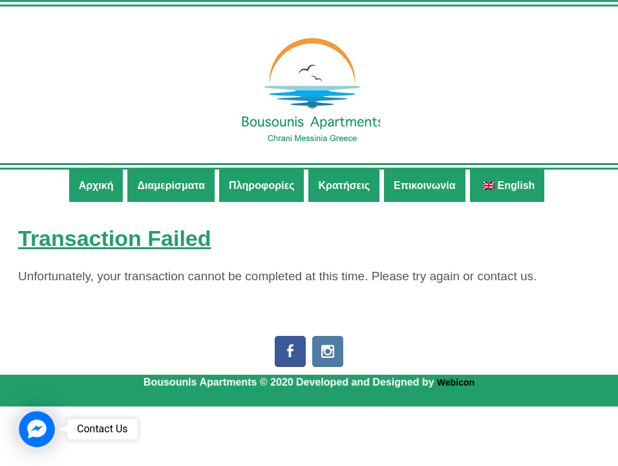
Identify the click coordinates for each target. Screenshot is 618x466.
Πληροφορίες (261, 185)
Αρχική (96, 185)
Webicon (455, 382)
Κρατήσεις (344, 185)
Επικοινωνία (425, 185)
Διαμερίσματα (171, 185)
